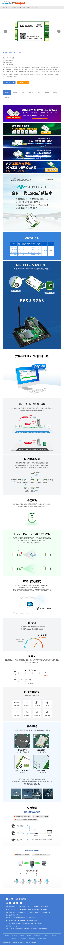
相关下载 (31, 92)
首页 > (9, 7)
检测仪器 (29, 935)
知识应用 (55, 92)
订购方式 (39, 92)
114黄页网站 (46, 935)
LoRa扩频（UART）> (21, 7)
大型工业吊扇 (14, 935)
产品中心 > (14, 7)
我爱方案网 (13, 938)
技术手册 (8, 82)
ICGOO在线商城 (42, 938)
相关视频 (47, 92)
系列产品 (7, 97)
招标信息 (54, 935)
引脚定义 (23, 92)
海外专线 (22, 935)
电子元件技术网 (22, 938)
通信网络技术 (32, 938)
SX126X (28, 7)
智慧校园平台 (37, 935)
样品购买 (22, 82)
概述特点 (7, 92)
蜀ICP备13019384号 (31, 942)
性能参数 (15, 92)
